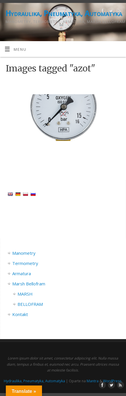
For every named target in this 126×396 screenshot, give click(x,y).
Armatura (21, 273)
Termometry (25, 263)
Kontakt (20, 314)
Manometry (24, 253)
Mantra (93, 380)
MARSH (25, 294)
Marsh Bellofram (28, 284)
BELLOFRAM (30, 304)
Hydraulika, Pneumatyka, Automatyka (64, 13)
